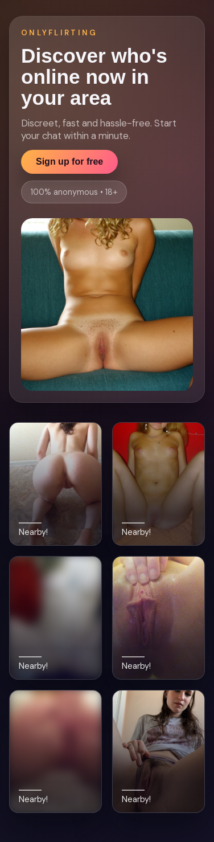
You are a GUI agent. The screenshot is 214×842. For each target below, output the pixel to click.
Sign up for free (69, 161)
